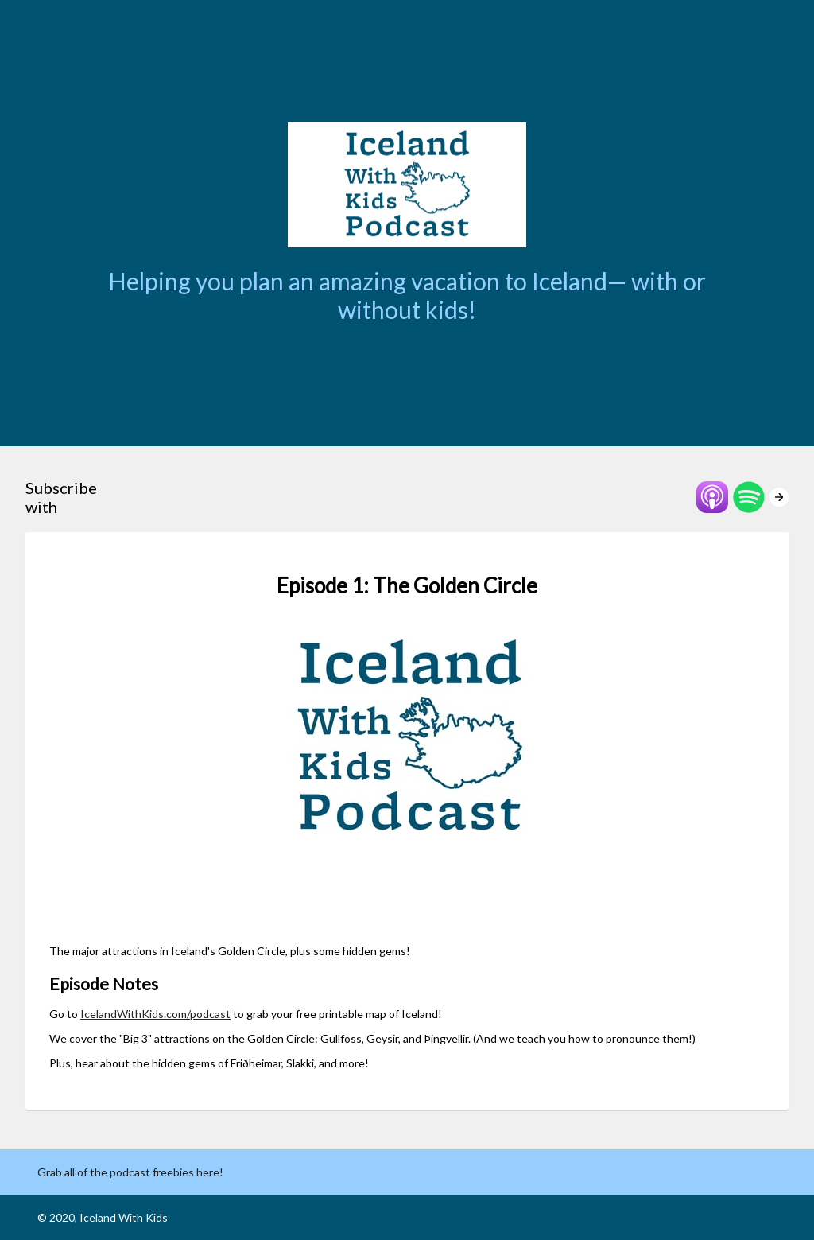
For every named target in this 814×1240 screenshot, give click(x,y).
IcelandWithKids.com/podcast (155, 1013)
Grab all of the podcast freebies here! (130, 1172)
